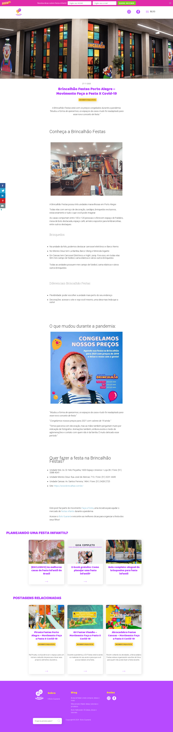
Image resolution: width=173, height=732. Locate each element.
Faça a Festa (87, 508)
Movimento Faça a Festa (87, 100)
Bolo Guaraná (65, 516)
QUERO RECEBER (126, 3)
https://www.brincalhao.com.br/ (68, 486)
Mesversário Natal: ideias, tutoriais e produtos (84, 705)
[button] (86, 3)
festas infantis (67, 511)
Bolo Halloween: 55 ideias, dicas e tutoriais (83, 711)
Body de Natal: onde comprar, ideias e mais (85, 699)
